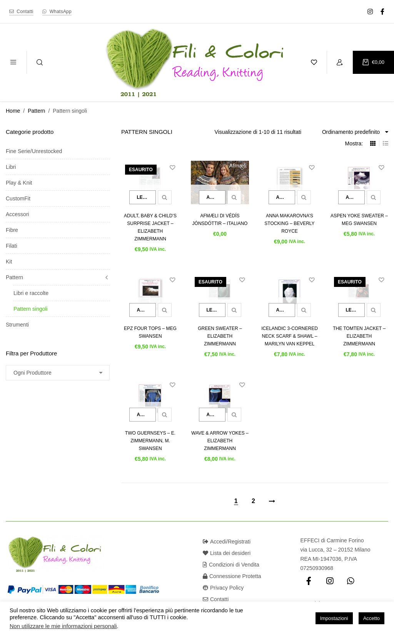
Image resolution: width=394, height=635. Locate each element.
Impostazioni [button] (334, 618)
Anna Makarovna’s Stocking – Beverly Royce (289, 223)
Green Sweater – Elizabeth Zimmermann (220, 336)
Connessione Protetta (232, 576)
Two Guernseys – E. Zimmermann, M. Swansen (150, 440)
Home (13, 111)
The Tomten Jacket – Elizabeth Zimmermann (359, 336)
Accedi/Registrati (226, 541)
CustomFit (18, 198)
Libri (11, 167)
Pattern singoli (30, 309)
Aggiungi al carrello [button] (216, 197)
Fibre (12, 230)
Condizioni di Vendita (231, 564)
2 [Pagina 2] (253, 501)
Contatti (216, 599)
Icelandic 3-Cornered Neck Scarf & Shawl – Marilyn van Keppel (289, 336)
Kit (9, 261)
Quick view (165, 197)
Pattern (36, 111)
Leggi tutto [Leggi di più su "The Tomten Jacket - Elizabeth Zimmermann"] (355, 310)
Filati (11, 246)
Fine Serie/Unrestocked (34, 151)
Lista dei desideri (226, 553)
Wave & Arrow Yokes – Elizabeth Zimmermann (219, 440)
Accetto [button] (371, 618)
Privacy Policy (223, 587)
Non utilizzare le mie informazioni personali (63, 626)
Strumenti (17, 325)
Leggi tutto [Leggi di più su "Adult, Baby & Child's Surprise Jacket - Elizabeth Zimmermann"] (146, 197)
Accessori (17, 214)
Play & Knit (19, 183)
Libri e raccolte (30, 293)
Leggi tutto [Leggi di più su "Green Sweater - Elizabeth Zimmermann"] (216, 310)
